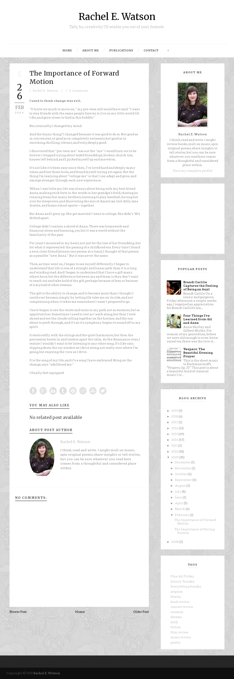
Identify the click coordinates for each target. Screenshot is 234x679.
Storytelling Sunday (186, 586)
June (179, 497)
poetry (176, 642)
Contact (151, 50)
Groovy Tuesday (183, 581)
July (178, 491)
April (179, 503)
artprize (177, 592)
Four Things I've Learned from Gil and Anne (197, 319)
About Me (90, 50)
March (180, 509)
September (183, 480)
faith (174, 622)
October (181, 474)
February (182, 515)
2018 (175, 416)
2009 (175, 457)
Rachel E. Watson (117, 17)
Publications (121, 50)
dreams (176, 617)
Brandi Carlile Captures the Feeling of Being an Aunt (200, 285)
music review (181, 637)
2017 (175, 422)
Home (67, 50)
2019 (175, 411)
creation (177, 612)
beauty (176, 596)
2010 (175, 451)
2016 (175, 428)
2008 (175, 542)
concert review (182, 607)
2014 (175, 440)
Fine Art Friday (182, 576)
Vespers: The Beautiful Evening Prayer (198, 352)
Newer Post (18, 612)
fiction (176, 627)
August (180, 485)
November (183, 468)
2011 (174, 445)
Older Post (141, 612)
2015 (174, 434)
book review (180, 602)
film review (179, 632)
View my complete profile (193, 171)
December (183, 462)
